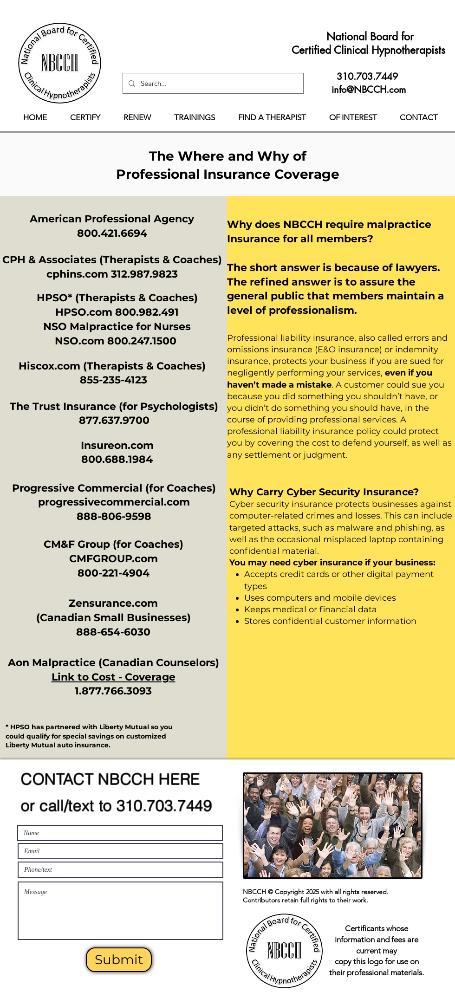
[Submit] (119, 959)
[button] (85, 117)
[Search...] (212, 83)
